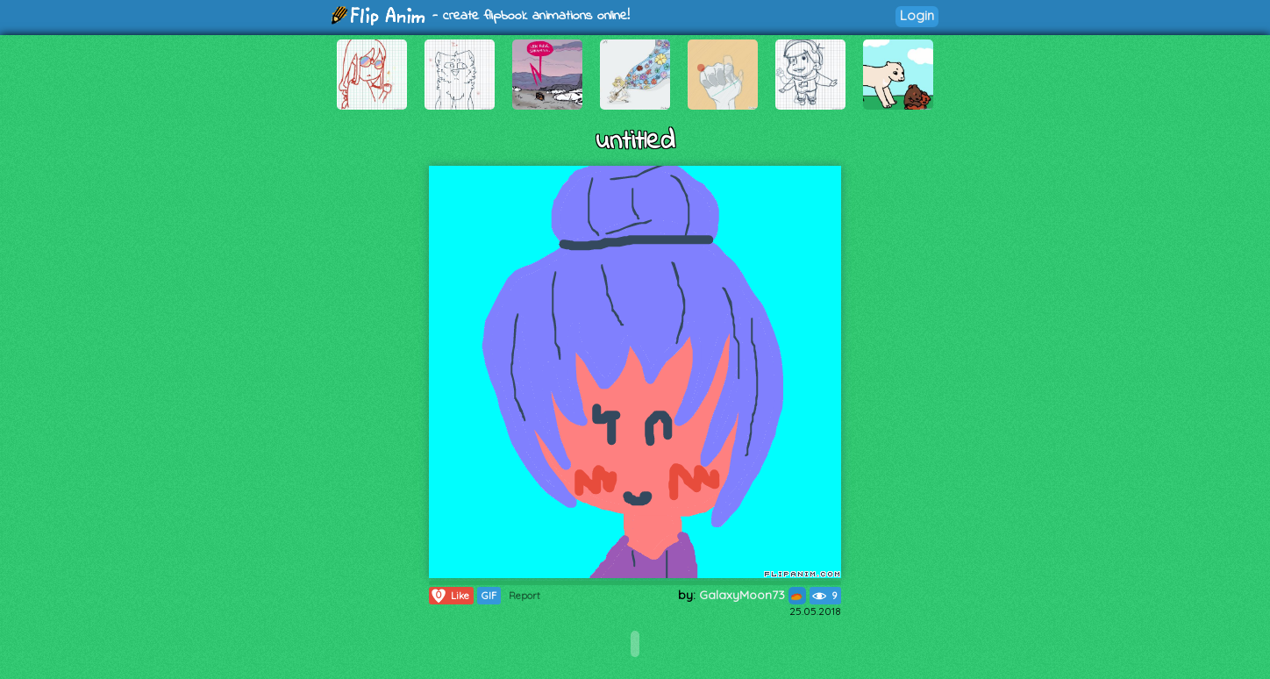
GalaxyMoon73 (752, 595)
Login (917, 15)
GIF (489, 596)
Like (449, 595)
